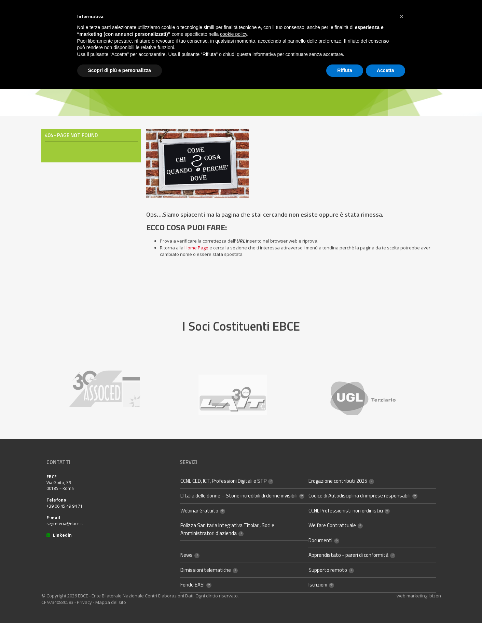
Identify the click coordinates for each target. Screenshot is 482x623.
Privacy (84, 602)
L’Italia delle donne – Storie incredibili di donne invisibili (239, 495)
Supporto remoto (327, 570)
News (186, 555)
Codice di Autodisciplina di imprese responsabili (359, 495)
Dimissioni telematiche (205, 570)
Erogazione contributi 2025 (337, 481)
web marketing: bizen (419, 596)
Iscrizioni (317, 585)
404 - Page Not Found (71, 135)
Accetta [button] (385, 70)
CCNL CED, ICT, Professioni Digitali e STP (223, 481)
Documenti (320, 540)
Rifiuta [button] (344, 70)
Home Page (196, 248)
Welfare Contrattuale (332, 525)
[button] (401, 16)
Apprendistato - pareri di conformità (348, 555)
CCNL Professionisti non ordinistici (345, 511)
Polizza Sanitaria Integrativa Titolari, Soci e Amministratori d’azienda (227, 529)
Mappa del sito (110, 602)
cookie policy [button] (233, 34)
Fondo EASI (192, 585)
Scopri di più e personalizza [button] (119, 70)
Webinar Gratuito (199, 511)
